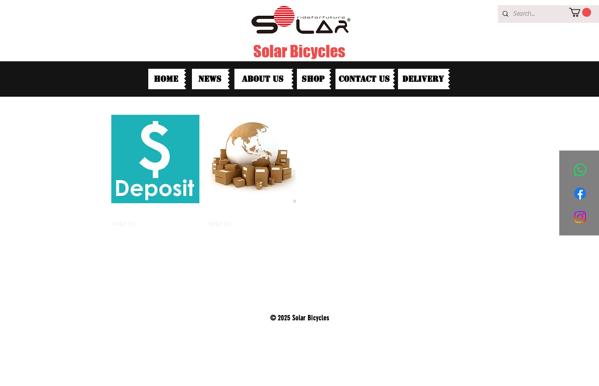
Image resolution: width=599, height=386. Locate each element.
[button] (580, 12)
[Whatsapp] (580, 170)
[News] (210, 79)
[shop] (313, 79)
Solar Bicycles (299, 51)
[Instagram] (580, 217)
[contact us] (364, 79)
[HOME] (166, 79)
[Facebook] (580, 193)
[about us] (262, 79)
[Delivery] (423, 79)
